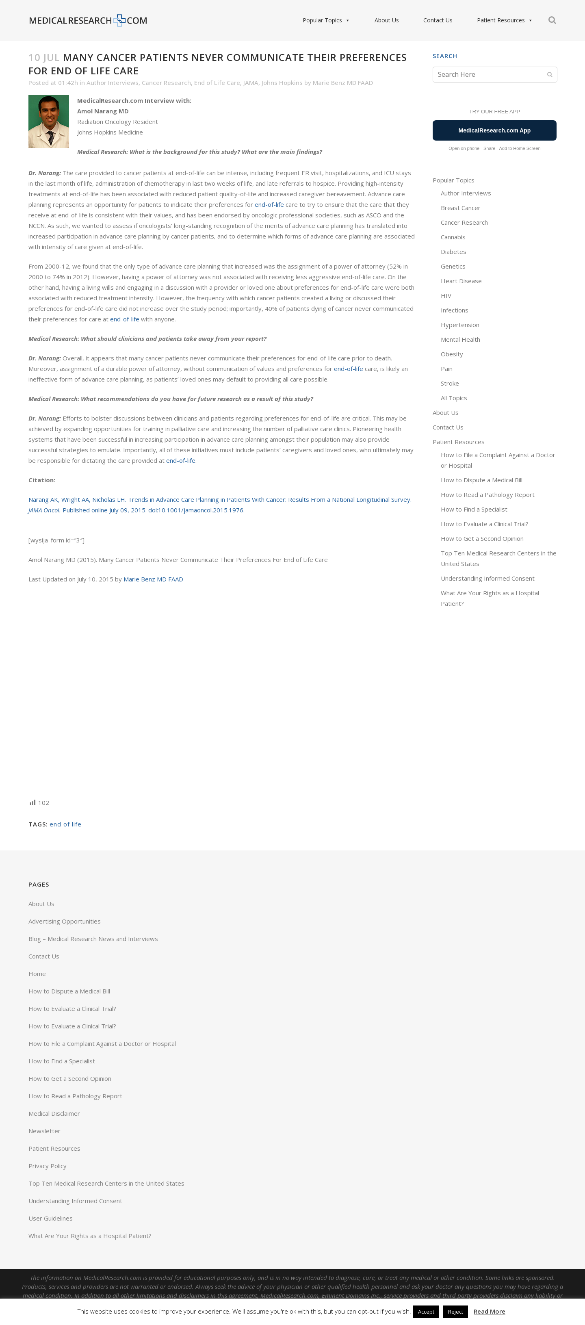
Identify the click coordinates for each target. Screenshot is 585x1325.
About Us (387, 20)
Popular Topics (326, 20)
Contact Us (438, 20)
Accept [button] (426, 1311)
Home (37, 973)
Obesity (452, 354)
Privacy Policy (47, 1166)
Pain (447, 368)
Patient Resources (505, 20)
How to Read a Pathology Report (488, 494)
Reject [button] (455, 1311)
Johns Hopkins (282, 82)
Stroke (450, 383)
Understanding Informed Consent (488, 578)
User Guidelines (50, 1218)
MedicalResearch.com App (495, 130)
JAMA (250, 82)
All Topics (454, 398)
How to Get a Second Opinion (482, 538)
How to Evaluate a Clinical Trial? (485, 524)
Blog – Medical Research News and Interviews (93, 939)
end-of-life (269, 204)
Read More (489, 1311)
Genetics (453, 266)
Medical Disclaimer (54, 1113)
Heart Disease (461, 281)
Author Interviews (113, 82)
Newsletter (44, 1131)
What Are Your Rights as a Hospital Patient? (90, 1236)
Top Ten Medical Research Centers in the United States (106, 1183)
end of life (66, 824)
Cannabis (453, 237)
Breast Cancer (461, 208)
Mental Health (460, 339)
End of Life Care (217, 82)
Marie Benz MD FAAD (343, 82)
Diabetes (453, 251)
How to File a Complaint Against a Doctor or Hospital (102, 1043)
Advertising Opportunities (64, 921)
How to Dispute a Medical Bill (481, 480)
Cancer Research (166, 82)
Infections (454, 310)
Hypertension (460, 325)
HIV (446, 295)
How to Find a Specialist (474, 509)
